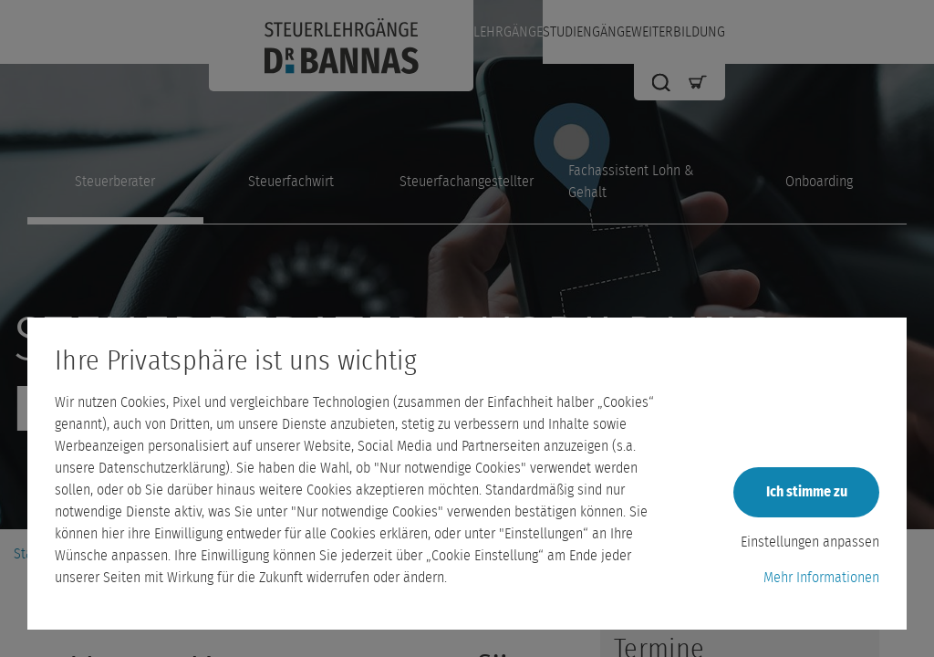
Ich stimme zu (806, 492)
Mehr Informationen (821, 577)
